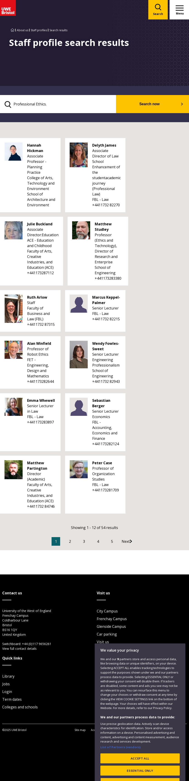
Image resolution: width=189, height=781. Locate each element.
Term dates (12, 700)
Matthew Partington (37, 466)
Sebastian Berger (101, 404)
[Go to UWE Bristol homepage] (12, 30)
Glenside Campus (111, 627)
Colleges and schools (20, 707)
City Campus (107, 611)
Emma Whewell (41, 401)
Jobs (6, 684)
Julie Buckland (39, 224)
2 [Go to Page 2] (77, 542)
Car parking (107, 634)
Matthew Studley (103, 227)
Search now (157, 104)
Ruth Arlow (37, 298)
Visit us (103, 642)
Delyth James (104, 146)
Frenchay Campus (112, 619)
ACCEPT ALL (140, 772)
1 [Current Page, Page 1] (63, 542)
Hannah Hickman (35, 149)
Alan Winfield (39, 344)
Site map (80, 730)
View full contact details (19, 649)
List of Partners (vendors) (120, 761)
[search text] (66, 104)
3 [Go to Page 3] (91, 542)
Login (7, 692)
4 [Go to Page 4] (105, 542)
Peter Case (102, 463)
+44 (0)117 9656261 (36, 644)
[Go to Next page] (137, 542)
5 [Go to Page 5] (119, 542)
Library (8, 676)
